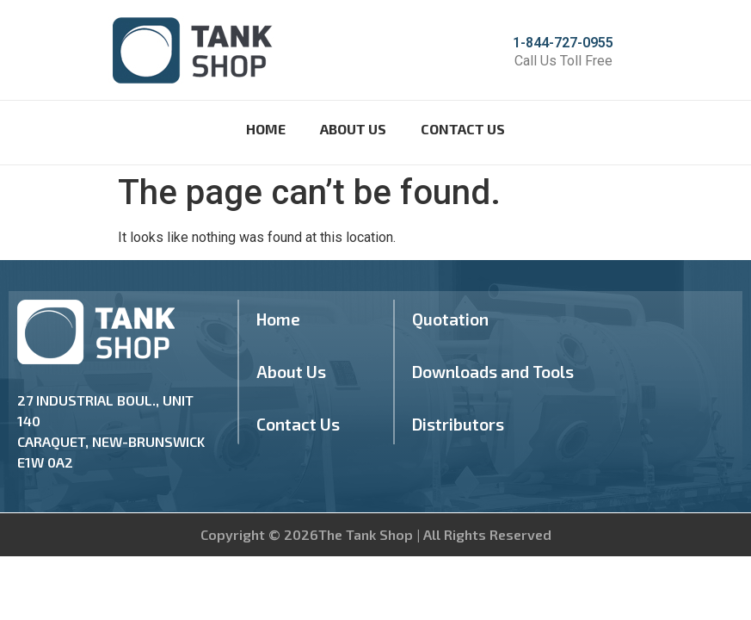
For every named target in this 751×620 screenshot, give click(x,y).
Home (266, 129)
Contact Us (463, 129)
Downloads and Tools (493, 371)
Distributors (458, 424)
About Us (353, 129)
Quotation (450, 319)
